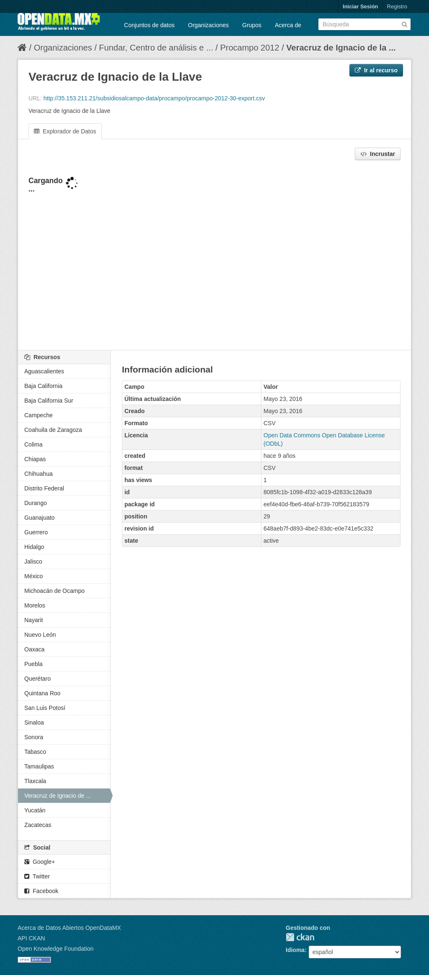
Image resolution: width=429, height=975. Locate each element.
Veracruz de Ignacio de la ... (340, 47)
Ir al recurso (376, 70)
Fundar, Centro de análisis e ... (156, 47)
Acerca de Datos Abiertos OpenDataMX (69, 927)
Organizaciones (208, 25)
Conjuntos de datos (149, 25)
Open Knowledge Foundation (55, 948)
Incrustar (377, 154)
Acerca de (288, 25)
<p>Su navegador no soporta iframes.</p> (214, 255)
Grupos (251, 25)
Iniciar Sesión (360, 6)
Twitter (37, 876)
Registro (397, 6)
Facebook (41, 891)
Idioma (295, 950)
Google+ (39, 861)
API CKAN (31, 938)
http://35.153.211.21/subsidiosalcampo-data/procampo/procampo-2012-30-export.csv (154, 98)
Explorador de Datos (65, 131)
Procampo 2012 (249, 47)
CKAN (300, 937)
